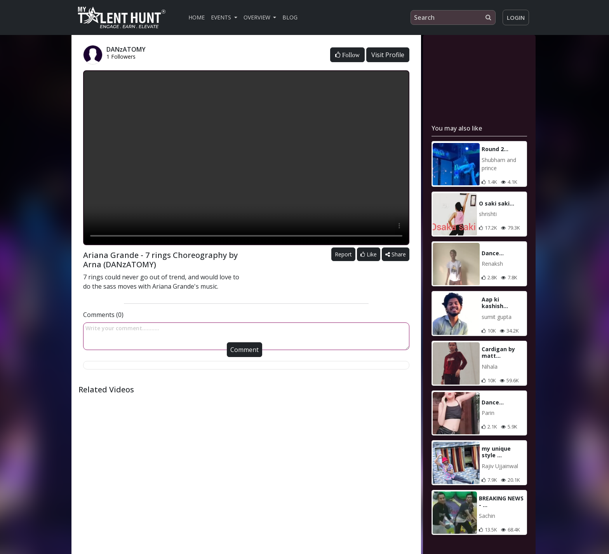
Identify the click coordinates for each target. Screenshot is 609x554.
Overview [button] (258, 17)
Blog (290, 17)
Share (395, 254)
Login (516, 17)
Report (343, 254)
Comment (244, 349)
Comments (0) (103, 314)
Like (368, 254)
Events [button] (222, 17)
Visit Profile (387, 55)
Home (196, 17)
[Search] (453, 17)
